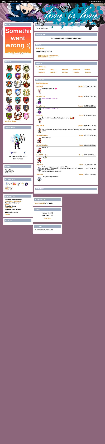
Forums (15, 1)
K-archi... (76, 72)
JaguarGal (42, 69)
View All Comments (42, 83)
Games (27, 1)
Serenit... (88, 72)
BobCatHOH (40, 125)
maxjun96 (65, 69)
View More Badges (10, 121)
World (21, 1)
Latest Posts (47, 218)
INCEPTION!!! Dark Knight (13, 201)
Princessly (39, 116)
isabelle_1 (53, 72)
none (6, 211)
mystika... (65, 72)
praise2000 (76, 69)
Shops (10, 1)
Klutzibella (39, 86)
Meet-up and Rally (17, 54)
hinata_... (53, 69)
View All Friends (41, 67)
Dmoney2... (87, 69)
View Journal (40, 48)
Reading (7, 214)
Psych (7, 204)
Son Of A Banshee (42, 135)
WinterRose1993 (40, 203)
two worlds (48, 55)
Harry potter (8, 207)
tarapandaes (93, 1)
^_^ (46, 57)
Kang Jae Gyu (40, 96)
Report (80, 86)
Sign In (100, 1)
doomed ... (42, 72)
